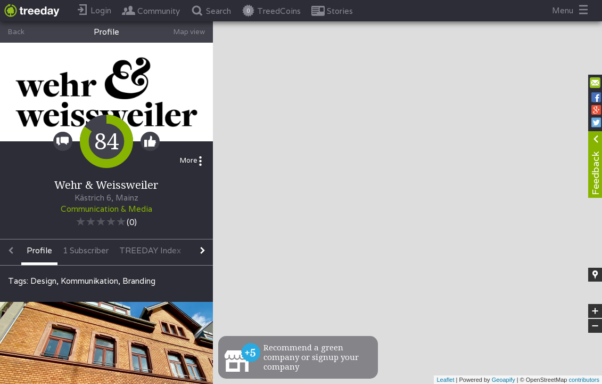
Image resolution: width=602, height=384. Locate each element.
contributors (584, 380)
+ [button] (595, 311)
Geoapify (503, 380)
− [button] (595, 326)
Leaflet (445, 380)
